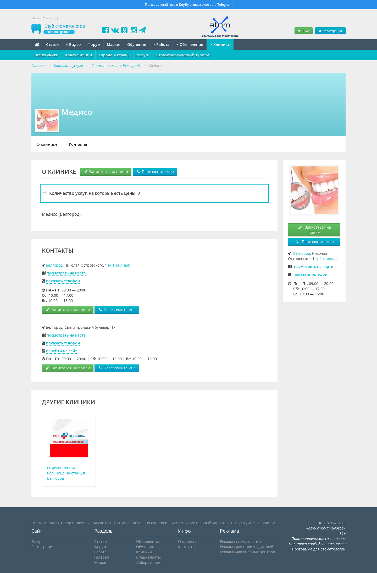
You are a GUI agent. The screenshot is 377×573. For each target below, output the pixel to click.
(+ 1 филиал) (119, 265)
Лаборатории (148, 562)
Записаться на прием (105, 171)
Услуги (143, 54)
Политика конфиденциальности (317, 543)
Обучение (136, 44)
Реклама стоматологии (240, 541)
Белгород (54, 265)
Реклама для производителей (246, 546)
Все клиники (47, 54)
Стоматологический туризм (182, 54)
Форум (93, 44)
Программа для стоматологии (319, 549)
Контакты (78, 144)
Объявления (190, 44)
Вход (303, 31)
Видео (73, 44)
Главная (38, 65)
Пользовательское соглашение (318, 538)
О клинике (47, 144)
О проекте (187, 541)
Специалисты (148, 557)
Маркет (114, 44)
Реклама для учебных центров (247, 551)
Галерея (101, 557)
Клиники (220, 44)
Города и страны (114, 54)
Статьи (52, 44)
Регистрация (330, 31)
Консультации (78, 54)
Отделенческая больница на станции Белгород (66, 473)
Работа (161, 44)
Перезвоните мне (155, 171)
